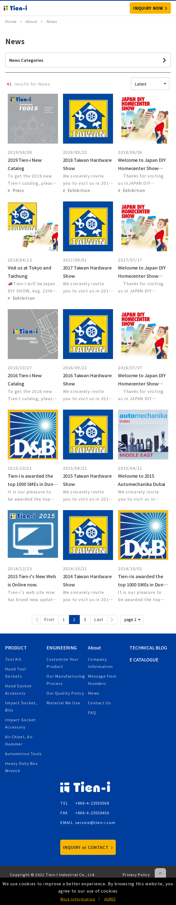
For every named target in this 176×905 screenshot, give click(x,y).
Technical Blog (148, 647)
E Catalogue (144, 659)
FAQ (92, 712)
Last (98, 619)
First (49, 619)
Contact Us (99, 702)
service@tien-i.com (95, 822)
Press (18, 190)
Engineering (61, 647)
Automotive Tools (23, 753)
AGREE (110, 899)
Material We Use (63, 702)
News (93, 693)
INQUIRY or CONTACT (88, 847)
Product (16, 647)
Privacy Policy (136, 874)
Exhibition (79, 190)
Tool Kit (13, 659)
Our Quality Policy (65, 693)
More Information (77, 899)
